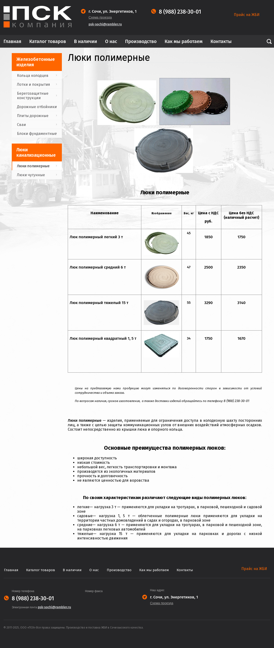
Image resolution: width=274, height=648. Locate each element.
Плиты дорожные (32, 115)
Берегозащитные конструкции (32, 95)
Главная (12, 41)
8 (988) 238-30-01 (180, 12)
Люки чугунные (31, 175)
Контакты (221, 41)
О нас (111, 41)
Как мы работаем (184, 41)
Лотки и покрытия (33, 84)
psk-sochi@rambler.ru (105, 24)
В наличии (85, 41)
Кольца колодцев (32, 75)
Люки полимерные (33, 166)
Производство (141, 41)
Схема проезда (100, 17)
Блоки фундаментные (37, 133)
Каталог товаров (47, 41)
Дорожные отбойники (37, 107)
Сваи (21, 124)
